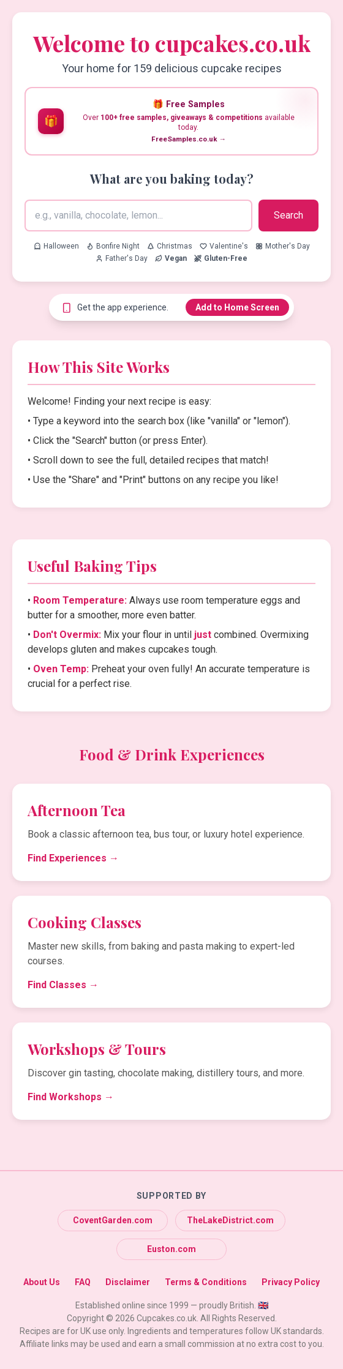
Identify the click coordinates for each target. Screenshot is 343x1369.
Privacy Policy (291, 1282)
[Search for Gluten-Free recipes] (220, 258)
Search (288, 215)
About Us (41, 1282)
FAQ (83, 1282)
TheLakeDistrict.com (230, 1220)
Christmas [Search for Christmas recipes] (169, 246)
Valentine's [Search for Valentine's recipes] (224, 246)
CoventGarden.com (113, 1220)
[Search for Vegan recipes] (171, 258)
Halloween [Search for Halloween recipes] (56, 246)
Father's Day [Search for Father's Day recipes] (122, 258)
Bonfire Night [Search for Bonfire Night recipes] (113, 246)
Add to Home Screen (237, 307)
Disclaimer (127, 1282)
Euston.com (171, 1249)
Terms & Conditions (206, 1282)
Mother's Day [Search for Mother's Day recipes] (282, 246)
